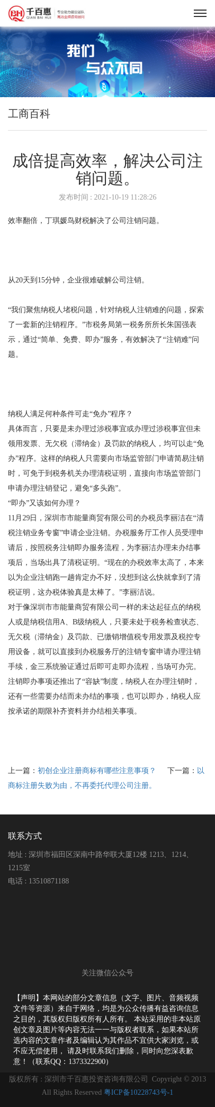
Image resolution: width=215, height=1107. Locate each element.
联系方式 (25, 835)
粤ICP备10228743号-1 (138, 1092)
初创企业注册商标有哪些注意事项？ (98, 771)
